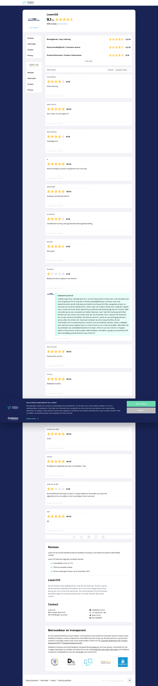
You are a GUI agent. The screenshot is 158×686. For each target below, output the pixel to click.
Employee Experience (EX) (72, 643)
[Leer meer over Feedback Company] (89, 662)
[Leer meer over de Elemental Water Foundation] (123, 662)
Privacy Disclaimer (32, 680)
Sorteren (111, 70)
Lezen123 (52, 14)
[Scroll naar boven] (129, 680)
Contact (53, 680)
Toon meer (88, 61)
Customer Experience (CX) (111, 641)
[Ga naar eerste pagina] (74, 537)
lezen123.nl (96, 615)
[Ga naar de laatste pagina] (103, 537)
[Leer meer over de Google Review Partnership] (106, 662)
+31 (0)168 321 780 (99, 612)
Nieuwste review (123, 70)
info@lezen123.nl (98, 610)
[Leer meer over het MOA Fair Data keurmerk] (71, 662)
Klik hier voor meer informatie (106, 649)
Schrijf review (62, 24)
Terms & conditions (64, 680)
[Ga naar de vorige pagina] (81, 537)
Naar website (33, 28)
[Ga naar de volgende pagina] (96, 537)
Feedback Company (117, 681)
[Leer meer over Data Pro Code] (54, 662)
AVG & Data (44, 680)
